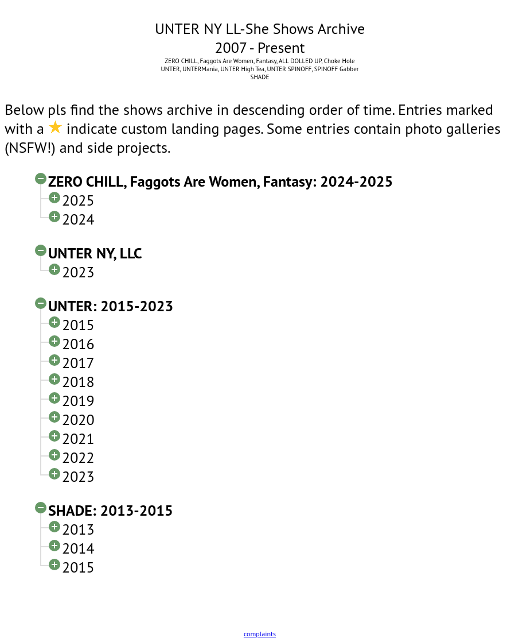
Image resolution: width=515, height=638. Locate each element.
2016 (78, 343)
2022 (78, 457)
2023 (78, 271)
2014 (78, 548)
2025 (78, 200)
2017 (78, 362)
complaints (260, 633)
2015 (78, 324)
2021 (78, 438)
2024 (78, 219)
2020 (78, 419)
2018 (78, 381)
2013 (78, 529)
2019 (78, 400)
